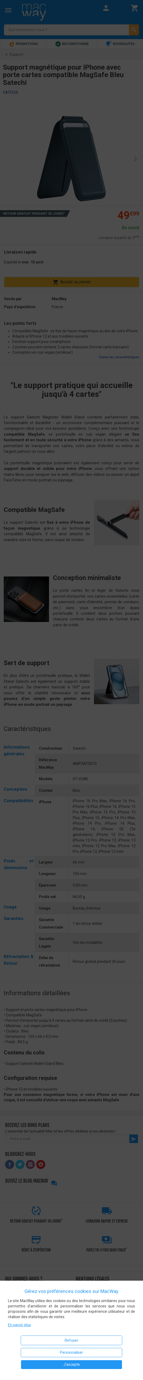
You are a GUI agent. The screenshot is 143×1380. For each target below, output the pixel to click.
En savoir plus (19, 1325)
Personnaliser (71, 1352)
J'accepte (71, 1364)
